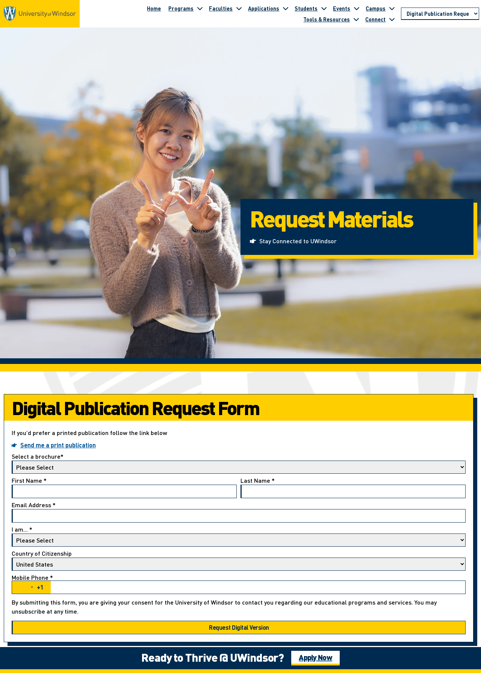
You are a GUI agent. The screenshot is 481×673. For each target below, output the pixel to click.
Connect (375, 19)
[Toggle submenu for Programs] (200, 8)
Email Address (239, 512)
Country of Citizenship (239, 560)
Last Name (353, 487)
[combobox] (31, 587)
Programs (181, 8)
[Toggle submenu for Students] (324, 8)
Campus (376, 8)
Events (341, 8)
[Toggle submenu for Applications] (285, 8)
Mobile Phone (239, 584)
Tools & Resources (326, 19)
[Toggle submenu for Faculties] (239, 8)
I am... (239, 536)
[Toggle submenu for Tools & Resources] (356, 19)
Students (306, 8)
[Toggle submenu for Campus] (392, 8)
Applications (263, 8)
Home (154, 8)
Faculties (221, 8)
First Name (124, 487)
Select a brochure (239, 463)
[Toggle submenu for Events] (356, 8)
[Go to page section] (440, 14)
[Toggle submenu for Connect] (392, 19)
